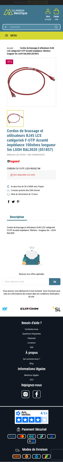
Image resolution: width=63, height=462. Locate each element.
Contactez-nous (31, 329)
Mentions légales (31, 375)
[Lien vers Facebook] (37, 394)
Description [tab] (17, 217)
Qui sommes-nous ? (31, 359)
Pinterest (18, 201)
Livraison (31, 342)
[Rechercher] (31, 27)
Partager (8, 201)
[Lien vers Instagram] (27, 394)
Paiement (32, 338)
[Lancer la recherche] (56, 27)
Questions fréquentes (31, 333)
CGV (31, 379)
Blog (31, 363)
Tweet (13, 201)
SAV (31, 347)
